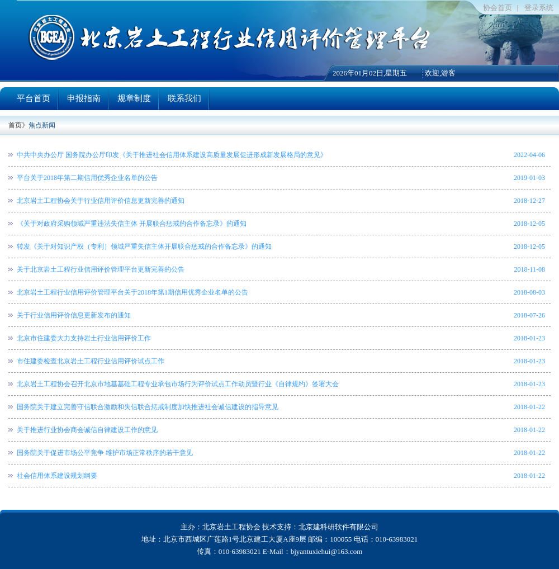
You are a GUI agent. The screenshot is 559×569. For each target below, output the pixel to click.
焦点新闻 (42, 125)
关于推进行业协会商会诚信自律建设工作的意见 (87, 430)
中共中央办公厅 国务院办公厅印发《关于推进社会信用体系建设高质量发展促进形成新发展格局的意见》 (172, 155)
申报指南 (84, 98)
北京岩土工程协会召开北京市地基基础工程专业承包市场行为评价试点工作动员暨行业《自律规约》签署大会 (178, 384)
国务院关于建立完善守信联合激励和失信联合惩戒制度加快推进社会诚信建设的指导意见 (147, 407)
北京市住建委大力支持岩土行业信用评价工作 (84, 338)
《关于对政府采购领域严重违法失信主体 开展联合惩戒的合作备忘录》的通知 (132, 223)
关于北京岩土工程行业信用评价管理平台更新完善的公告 (100, 269)
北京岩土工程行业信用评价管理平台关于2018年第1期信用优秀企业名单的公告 (132, 292)
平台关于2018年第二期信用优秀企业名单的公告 (87, 178)
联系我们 (184, 98)
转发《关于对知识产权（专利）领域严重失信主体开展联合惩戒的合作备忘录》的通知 (144, 246)
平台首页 (33, 98)
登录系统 (538, 7)
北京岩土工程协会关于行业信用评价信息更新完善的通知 (100, 201)
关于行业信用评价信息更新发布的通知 (74, 315)
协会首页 (497, 7)
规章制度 (134, 98)
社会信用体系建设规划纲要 (57, 476)
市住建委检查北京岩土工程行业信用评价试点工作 (90, 361)
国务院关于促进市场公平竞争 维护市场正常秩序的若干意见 (105, 453)
